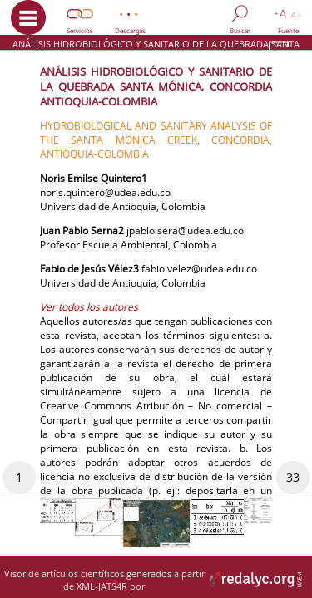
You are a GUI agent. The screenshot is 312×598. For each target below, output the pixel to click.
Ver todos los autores (89, 307)
